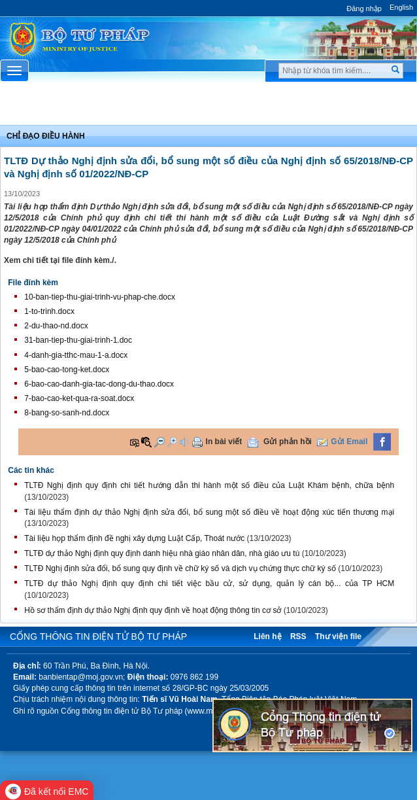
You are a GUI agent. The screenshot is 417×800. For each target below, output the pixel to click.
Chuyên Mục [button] (208, 106)
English (401, 7)
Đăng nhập (364, 8)
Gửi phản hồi (287, 441)
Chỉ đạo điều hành (46, 136)
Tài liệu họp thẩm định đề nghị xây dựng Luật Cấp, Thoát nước (134, 538)
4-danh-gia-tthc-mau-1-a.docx (75, 355)
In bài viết (224, 441)
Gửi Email (349, 441)
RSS (298, 636)
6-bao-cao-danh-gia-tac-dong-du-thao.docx (99, 384)
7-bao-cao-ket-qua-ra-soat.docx (79, 398)
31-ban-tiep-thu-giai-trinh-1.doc (78, 340)
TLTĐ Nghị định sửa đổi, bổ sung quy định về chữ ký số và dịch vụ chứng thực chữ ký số (180, 568)
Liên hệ (267, 636)
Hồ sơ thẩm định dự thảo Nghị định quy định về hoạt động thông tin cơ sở (152, 610)
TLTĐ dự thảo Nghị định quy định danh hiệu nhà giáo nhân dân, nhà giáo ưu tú (161, 553)
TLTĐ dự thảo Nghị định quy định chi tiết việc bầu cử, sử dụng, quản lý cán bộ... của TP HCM (209, 583)
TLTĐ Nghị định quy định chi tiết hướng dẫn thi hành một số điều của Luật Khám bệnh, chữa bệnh (209, 485)
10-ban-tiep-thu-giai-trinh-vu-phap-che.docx (99, 297)
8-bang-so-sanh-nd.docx (66, 412)
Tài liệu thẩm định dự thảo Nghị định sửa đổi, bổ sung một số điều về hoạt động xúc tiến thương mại (209, 512)
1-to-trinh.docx (49, 311)
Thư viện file (338, 636)
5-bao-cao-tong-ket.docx (66, 369)
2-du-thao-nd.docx (56, 325)
